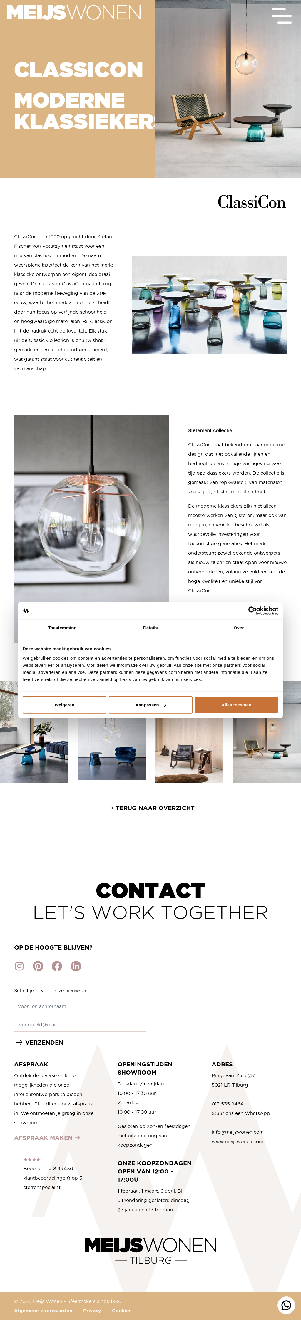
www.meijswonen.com (237, 1141)
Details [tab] (150, 627)
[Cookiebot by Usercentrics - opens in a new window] (252, 610)
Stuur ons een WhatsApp (241, 1113)
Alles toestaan (237, 704)
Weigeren (64, 704)
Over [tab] (239, 627)
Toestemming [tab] (62, 627)
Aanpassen (151, 704)
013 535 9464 (228, 1103)
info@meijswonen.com (238, 1132)
